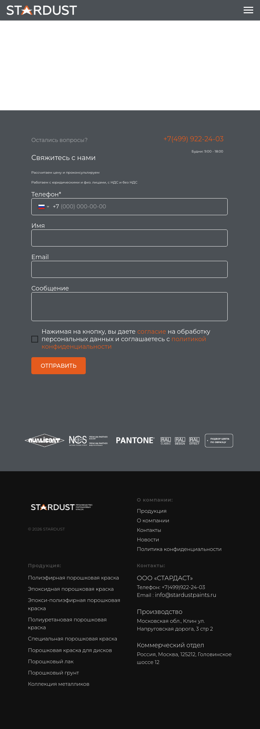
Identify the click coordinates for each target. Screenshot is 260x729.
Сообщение (50, 288)
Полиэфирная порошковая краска (73, 577)
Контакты (149, 530)
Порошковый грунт (53, 672)
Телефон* (46, 194)
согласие (151, 331)
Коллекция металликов (59, 684)
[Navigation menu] (248, 10)
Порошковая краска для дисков (70, 650)
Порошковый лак (51, 661)
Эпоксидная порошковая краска (71, 589)
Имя (38, 225)
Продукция (152, 511)
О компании (153, 520)
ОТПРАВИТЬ (58, 366)
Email (40, 257)
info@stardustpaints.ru (185, 595)
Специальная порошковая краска (72, 638)
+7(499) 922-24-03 (193, 139)
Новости (148, 539)
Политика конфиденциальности (179, 549)
